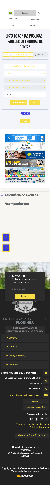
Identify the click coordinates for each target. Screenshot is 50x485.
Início (6, 54)
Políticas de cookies (39, 427)
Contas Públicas (18, 54)
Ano (29, 54)
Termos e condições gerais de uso (32, 424)
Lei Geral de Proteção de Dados (32, 435)
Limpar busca (18, 102)
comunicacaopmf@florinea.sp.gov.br (26, 395)
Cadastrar (25, 296)
